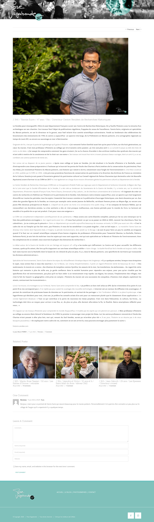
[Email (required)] (70, 452)
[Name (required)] (70, 445)
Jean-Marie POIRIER (20, 332)
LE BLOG (68, 492)
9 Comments (27, 386)
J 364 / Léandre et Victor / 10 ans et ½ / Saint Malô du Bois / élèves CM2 (75, 382)
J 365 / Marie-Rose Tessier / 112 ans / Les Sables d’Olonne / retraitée (33, 382)
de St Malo (72, 517)
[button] (147, 21)
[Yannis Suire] (77, 76)
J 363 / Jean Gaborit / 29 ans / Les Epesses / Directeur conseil (120, 382)
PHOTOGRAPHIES (80, 492)
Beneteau (23, 400)
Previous (130, 29)
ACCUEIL (60, 492)
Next (138, 29)
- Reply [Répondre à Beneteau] (42, 400)
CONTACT (92, 492)
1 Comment (48, 332)
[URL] (70, 459)
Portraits (40, 332)
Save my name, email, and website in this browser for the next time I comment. (45, 466)
